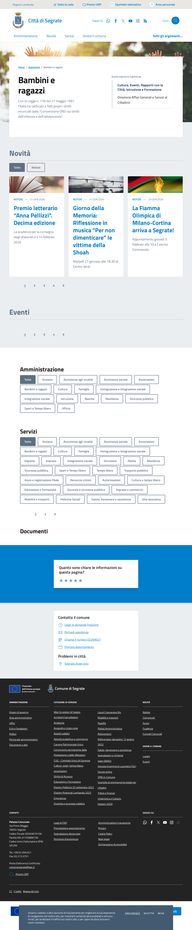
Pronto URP (19, 874)
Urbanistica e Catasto (109, 799)
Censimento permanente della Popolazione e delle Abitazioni (70, 752)
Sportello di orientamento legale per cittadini (117, 785)
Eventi (146, 762)
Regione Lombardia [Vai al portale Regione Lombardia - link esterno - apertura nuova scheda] (23, 4)
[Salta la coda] (63, 4)
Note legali (104, 839)
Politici (12, 734)
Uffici (12, 723)
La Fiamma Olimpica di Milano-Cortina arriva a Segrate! (153, 219)
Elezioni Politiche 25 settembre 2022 (74, 787)
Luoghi (146, 756)
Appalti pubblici (62, 734)
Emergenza (60, 798)
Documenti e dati (18, 745)
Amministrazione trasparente (114, 823)
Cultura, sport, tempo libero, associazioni (69, 768)
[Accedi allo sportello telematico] (125, 4)
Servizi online (105, 772)
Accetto (149, 913)
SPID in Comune (106, 777)
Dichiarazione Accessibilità (112, 844)
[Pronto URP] (92, 4)
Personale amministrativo (23, 739)
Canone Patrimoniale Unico (68, 744)
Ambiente (59, 723)
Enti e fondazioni (18, 729)
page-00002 (104, 761)
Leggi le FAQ (60, 823)
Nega (161, 913)
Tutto (17, 167)
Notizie (36, 167)
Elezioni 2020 (105, 804)
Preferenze (132, 913)
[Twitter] (121, 20)
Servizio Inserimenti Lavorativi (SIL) (117, 766)
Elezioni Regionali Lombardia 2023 (72, 793)
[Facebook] (114, 20)
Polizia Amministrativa (110, 729)
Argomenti (34, 67)
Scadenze (148, 729)
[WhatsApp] (106, 20)
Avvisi (146, 723)
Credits (17, 891)
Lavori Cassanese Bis (109, 712)
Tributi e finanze (106, 793)
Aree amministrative (20, 718)
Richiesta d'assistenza (66, 839)
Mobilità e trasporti (108, 718)
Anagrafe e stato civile (66, 728)
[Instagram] (136, 20)
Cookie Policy (105, 834)
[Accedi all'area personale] (162, 4)
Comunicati (149, 718)
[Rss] (144, 20)
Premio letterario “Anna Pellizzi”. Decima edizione (35, 215)
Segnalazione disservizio (67, 834)
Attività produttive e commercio (71, 739)
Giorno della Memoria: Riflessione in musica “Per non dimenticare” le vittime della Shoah (94, 230)
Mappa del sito (31, 891)
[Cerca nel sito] (175, 21)
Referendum (104, 734)
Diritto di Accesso (63, 776)
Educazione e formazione (67, 782)
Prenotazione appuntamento (69, 828)
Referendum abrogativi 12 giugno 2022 (116, 742)
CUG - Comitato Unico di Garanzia (72, 761)
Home (21, 67)
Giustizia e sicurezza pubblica (69, 804)
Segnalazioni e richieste (110, 755)
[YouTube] (129, 20)
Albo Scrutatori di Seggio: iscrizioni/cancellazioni (67, 714)
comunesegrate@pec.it (22, 867)
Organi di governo (18, 712)
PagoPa (102, 723)
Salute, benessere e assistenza (114, 750)
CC (10, 891)
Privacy (102, 828)
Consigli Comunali (152, 734)
